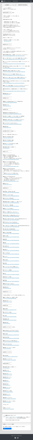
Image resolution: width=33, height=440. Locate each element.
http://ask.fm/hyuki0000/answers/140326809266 (11, 331)
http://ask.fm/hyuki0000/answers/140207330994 (11, 338)
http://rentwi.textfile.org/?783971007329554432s (11, 264)
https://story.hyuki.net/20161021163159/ (9, 313)
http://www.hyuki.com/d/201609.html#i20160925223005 (12, 124)
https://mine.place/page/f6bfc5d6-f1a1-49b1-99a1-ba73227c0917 (14, 55)
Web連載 (18, 417)
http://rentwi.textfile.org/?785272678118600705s (11, 250)
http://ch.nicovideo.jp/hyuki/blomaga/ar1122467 (11, 181)
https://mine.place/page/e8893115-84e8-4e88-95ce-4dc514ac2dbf (14, 91)
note (18, 420)
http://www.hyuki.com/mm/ (7, 184)
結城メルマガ (14, 417)
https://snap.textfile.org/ (7, 371)
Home (7, 420)
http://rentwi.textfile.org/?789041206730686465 (11, 206)
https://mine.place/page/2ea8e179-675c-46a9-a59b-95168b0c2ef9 (14, 71)
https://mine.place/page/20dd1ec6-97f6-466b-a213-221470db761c (14, 86)
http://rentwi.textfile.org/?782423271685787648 (11, 271)
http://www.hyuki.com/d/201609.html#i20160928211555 (12, 120)
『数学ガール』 (8, 417)
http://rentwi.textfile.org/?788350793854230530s (11, 216)
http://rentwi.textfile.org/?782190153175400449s (11, 274)
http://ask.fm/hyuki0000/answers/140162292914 (11, 345)
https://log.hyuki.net (6, 381)
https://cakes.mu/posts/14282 (8, 144)
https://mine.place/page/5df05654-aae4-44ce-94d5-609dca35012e (14, 78)
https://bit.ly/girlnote (6, 148)
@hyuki (15, 415)
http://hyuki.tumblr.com (7, 395)
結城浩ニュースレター (6, 1)
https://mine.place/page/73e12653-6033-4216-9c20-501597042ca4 (14, 68)
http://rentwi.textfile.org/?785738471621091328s (11, 247)
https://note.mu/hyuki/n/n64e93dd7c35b (9, 298)
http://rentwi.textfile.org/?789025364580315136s (11, 209)
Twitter (10, 420)
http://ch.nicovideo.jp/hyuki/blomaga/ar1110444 (11, 159)
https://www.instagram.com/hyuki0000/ (9, 398)
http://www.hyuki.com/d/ (7, 127)
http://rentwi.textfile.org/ (7, 288)
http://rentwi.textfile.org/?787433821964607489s (11, 226)
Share (31, 1)
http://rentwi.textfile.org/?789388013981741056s (11, 199)
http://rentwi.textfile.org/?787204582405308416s (11, 233)
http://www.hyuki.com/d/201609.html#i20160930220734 (12, 117)
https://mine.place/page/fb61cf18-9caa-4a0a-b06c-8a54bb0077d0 (14, 75)
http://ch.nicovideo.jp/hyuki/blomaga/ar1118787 (11, 174)
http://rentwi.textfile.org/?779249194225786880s (11, 284)
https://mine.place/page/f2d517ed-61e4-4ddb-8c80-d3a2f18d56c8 (14, 63)
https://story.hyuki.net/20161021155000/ (9, 316)
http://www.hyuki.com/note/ (7, 374)
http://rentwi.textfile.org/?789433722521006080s (11, 192)
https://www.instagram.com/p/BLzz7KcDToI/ (10, 356)
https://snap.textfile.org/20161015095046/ (10, 102)
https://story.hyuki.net (6, 323)
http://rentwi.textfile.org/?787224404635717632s (11, 230)
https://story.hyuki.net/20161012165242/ (9, 320)
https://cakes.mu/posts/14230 (8, 141)
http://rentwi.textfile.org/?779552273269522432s (11, 281)
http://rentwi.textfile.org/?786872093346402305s (11, 240)
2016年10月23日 (15, 1)
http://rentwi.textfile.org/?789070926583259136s (11, 202)
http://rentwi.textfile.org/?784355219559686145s (11, 254)
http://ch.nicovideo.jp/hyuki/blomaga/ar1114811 (11, 166)
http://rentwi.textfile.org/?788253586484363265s (11, 223)
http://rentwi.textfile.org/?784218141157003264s (11, 257)
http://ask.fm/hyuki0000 (7, 348)
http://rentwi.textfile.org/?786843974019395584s (11, 243)
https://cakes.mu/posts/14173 (8, 137)
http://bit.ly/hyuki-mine (6, 94)
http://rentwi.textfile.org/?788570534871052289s (11, 213)
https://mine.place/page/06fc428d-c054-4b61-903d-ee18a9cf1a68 (14, 59)
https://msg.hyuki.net (6, 388)
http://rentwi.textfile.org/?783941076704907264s (11, 267)
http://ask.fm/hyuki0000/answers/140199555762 (11, 341)
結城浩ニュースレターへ (7, 428)
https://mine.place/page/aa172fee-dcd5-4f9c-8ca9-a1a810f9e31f (13, 83)
